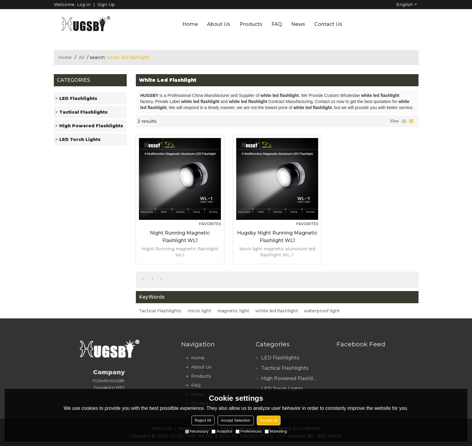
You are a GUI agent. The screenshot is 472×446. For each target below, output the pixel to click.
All (81, 57)
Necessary (196, 431)
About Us (218, 24)
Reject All (203, 420)
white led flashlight (276, 311)
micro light (199, 311)
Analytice (222, 431)
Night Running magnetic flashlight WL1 (180, 236)
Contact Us (328, 24)
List (404, 121)
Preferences (249, 431)
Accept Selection (235, 420)
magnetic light (233, 311)
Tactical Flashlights (160, 311)
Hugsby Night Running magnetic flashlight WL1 (277, 236)
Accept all (268, 420)
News (298, 24)
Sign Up (106, 4)
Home (190, 24)
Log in (84, 4)
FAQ (276, 24)
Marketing (276, 431)
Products (250, 24)
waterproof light (322, 311)
